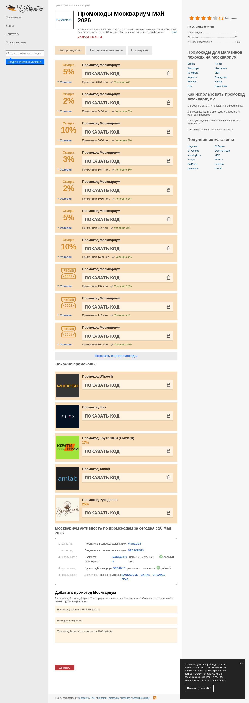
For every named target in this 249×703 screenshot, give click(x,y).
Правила (125, 698)
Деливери (193, 168)
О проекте (83, 698)
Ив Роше (192, 164)
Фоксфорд (193, 68)
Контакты (102, 698)
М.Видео (220, 146)
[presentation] (83, 654)
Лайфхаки (12, 34)
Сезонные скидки (141, 698)
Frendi (218, 63)
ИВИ (217, 72)
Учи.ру (191, 159)
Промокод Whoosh (97, 376)
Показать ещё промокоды (116, 356)
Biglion (191, 63)
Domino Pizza (222, 150)
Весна (10, 25)
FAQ (93, 698)
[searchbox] (25, 53)
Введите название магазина (25, 61)
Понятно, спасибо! (199, 688)
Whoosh (192, 81)
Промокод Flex (94, 407)
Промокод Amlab (96, 469)
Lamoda (219, 164)
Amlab (218, 81)
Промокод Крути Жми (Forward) (127, 440)
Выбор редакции (70, 50)
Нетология (221, 68)
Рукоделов (221, 77)
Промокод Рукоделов (127, 502)
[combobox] (25, 53)
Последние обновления (106, 50)
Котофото (193, 72)
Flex (190, 86)
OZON (218, 168)
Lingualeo (193, 146)
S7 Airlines (193, 150)
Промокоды (14, 17)
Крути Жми (221, 86)
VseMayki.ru (194, 155)
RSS (154, 697)
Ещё (174, 32)
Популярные (140, 50)
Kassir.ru (192, 77)
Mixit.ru (219, 159)
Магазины (114, 698)
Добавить (64, 667)
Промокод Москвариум (101, 65)
